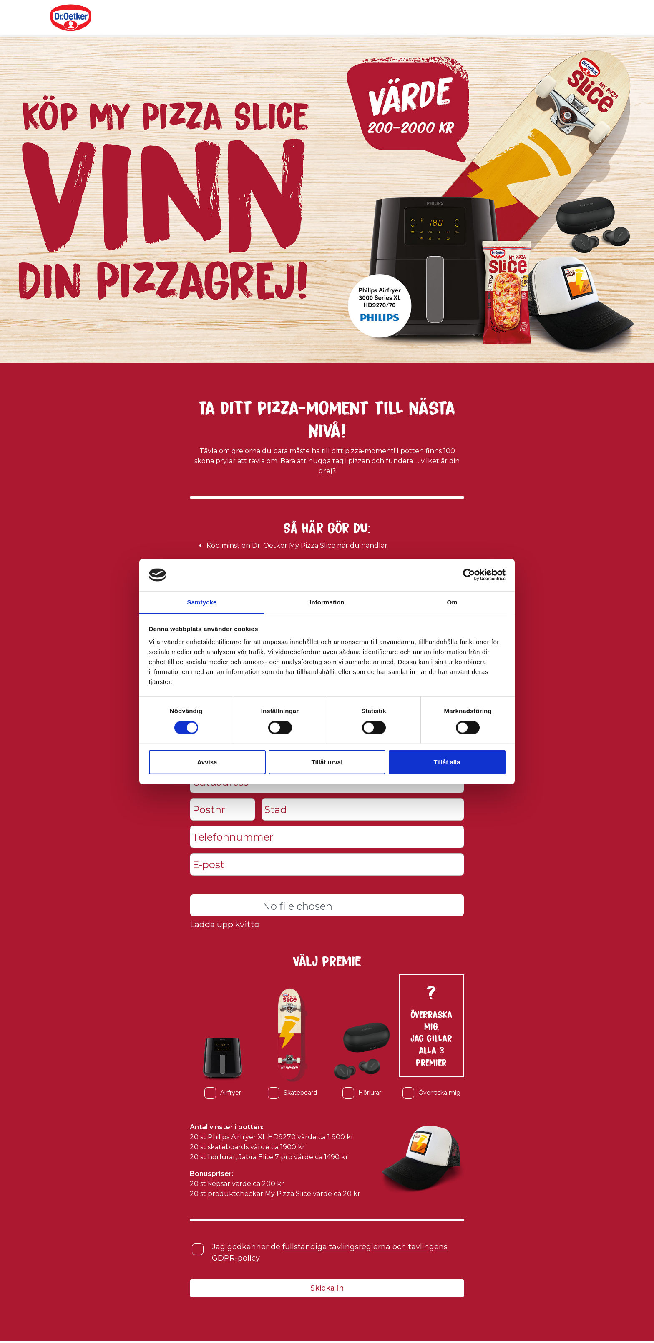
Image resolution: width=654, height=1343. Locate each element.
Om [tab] (452, 601)
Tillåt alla (447, 762)
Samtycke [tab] (202, 601)
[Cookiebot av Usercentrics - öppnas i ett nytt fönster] (469, 575)
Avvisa (207, 762)
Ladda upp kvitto (225, 925)
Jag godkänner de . (330, 1253)
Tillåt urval (327, 762)
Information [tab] (327, 601)
